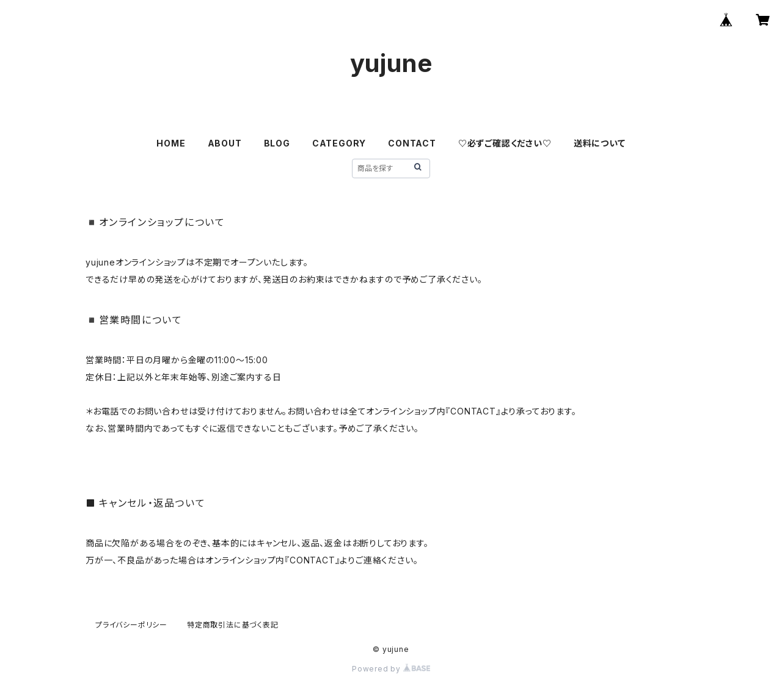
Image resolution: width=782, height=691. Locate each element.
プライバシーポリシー (131, 624)
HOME (170, 143)
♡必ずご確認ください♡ (505, 143)
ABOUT (225, 143)
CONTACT (412, 143)
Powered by (391, 668)
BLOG (277, 143)
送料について (600, 143)
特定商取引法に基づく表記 (233, 624)
